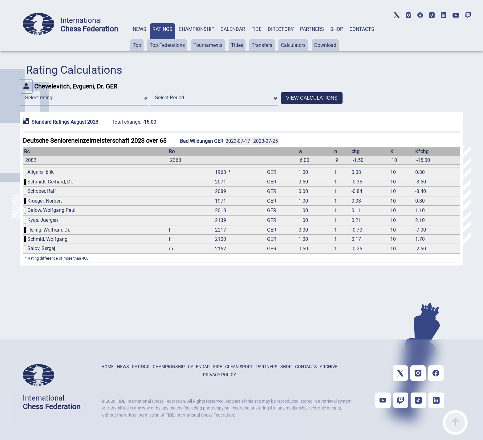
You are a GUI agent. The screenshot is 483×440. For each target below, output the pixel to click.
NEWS (139, 29)
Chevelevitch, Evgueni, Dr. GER (68, 86)
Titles (237, 45)
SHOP (336, 29)
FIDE (256, 29)
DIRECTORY (281, 29)
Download (325, 45)
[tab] (139, 37)
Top (137, 45)
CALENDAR (233, 29)
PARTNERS (312, 29)
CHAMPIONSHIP (196, 29)
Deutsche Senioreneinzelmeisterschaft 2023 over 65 (94, 140)
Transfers (262, 45)
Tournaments (207, 45)
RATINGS (162, 29)
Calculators (293, 45)
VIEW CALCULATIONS (312, 98)
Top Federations (167, 45)
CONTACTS (361, 29)
